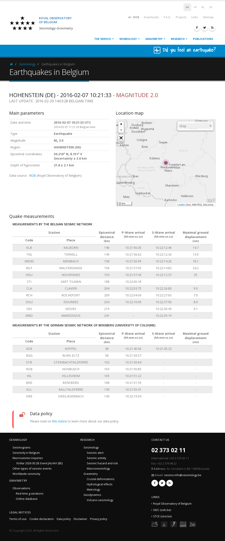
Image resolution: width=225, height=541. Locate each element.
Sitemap (208, 17)
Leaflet (181, 204)
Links (194, 17)
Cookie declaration (41, 519)
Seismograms (22, 447)
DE (210, 7)
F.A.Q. (167, 17)
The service (102, 39)
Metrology (93, 489)
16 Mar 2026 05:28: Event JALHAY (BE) (39, 463)
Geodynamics (92, 495)
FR (195, 7)
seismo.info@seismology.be (182, 475)
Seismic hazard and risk (102, 463)
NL (203, 7)
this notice (59, 421)
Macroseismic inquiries (28, 458)
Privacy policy (98, 519)
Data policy (64, 519)
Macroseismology (98, 468)
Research (178, 39)
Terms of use (18, 519)
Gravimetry (154, 39)
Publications (203, 39)
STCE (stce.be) (162, 516)
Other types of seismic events (32, 468)
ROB (133, 17)
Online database (27, 499)
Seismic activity (96, 458)
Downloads (151, 17)
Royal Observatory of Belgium (172, 503)
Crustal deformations (100, 479)
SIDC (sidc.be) (162, 510)
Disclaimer (80, 519)
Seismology (128, 39)
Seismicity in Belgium (26, 453)
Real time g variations (30, 493)
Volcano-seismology (100, 500)
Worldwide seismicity (26, 474)
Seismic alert (95, 453)
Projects (181, 17)
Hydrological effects (99, 484)
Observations (21, 488)
